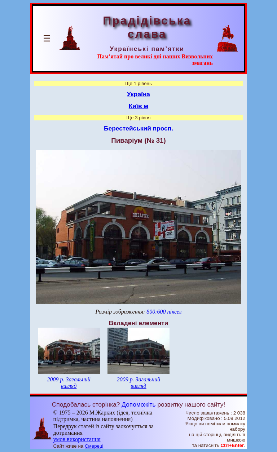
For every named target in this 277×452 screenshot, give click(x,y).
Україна (138, 94)
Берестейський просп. (138, 128)
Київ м (138, 106)
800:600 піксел (163, 312)
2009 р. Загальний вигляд (68, 382)
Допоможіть (138, 404)
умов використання (77, 439)
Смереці (94, 446)
